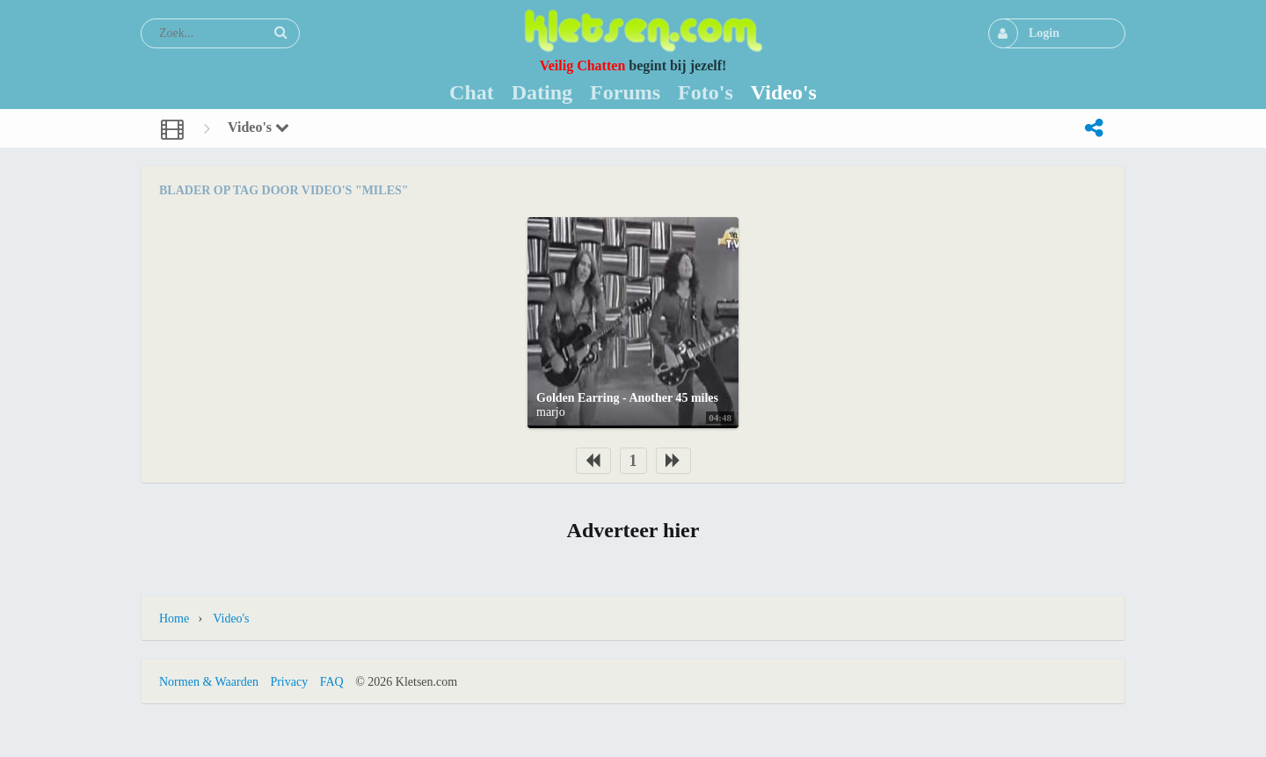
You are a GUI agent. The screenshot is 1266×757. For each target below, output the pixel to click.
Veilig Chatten (583, 65)
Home (174, 618)
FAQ (332, 681)
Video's (258, 127)
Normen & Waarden (208, 681)
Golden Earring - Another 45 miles (627, 397)
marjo (550, 412)
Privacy (289, 681)
